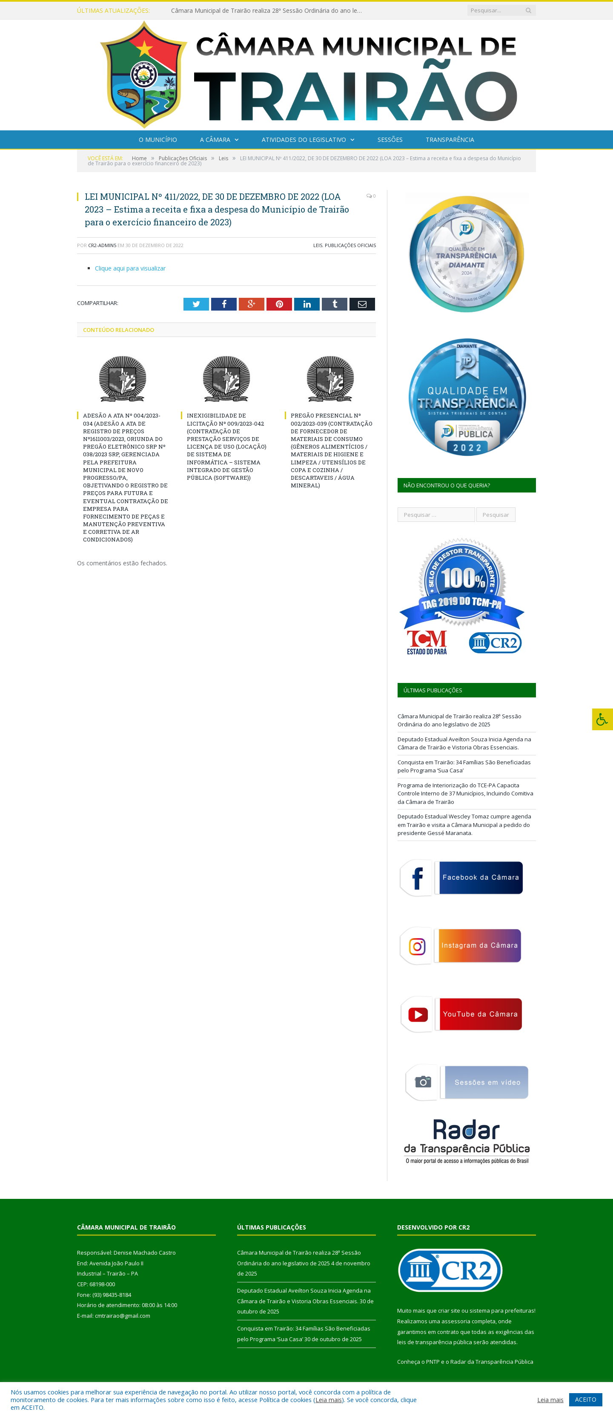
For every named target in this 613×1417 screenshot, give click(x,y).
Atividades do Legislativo (304, 139)
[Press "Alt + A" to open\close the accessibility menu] (602, 719)
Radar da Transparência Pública (491, 1361)
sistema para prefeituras (502, 1310)
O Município (158, 139)
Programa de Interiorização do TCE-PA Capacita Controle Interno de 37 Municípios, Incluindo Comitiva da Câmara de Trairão (465, 793)
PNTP (433, 1361)
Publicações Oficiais (350, 245)
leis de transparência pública (434, 1342)
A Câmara (215, 139)
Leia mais (328, 1399)
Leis (317, 245)
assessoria (455, 1321)
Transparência (450, 139)
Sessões (390, 139)
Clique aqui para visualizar (130, 268)
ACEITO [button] (585, 1399)
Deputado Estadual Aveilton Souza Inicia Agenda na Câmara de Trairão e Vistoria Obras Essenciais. (464, 743)
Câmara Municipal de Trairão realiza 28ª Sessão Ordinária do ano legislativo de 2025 (269, 10)
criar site (449, 1310)
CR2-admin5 (102, 245)
